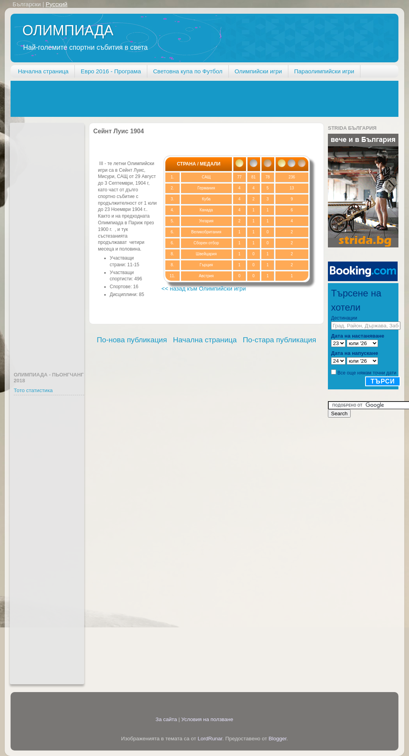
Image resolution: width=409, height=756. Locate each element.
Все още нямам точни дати (366, 373)
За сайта (166, 719)
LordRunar (209, 738)
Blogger (278, 738)
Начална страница (43, 71)
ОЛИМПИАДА (67, 30)
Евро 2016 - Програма (111, 71)
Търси (383, 381)
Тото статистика (33, 390)
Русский (56, 4)
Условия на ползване (207, 719)
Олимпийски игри (258, 71)
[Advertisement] (153, 98)
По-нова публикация (132, 340)
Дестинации (344, 318)
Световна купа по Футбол (188, 71)
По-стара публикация (279, 340)
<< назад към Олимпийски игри (203, 288)
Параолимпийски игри (324, 71)
